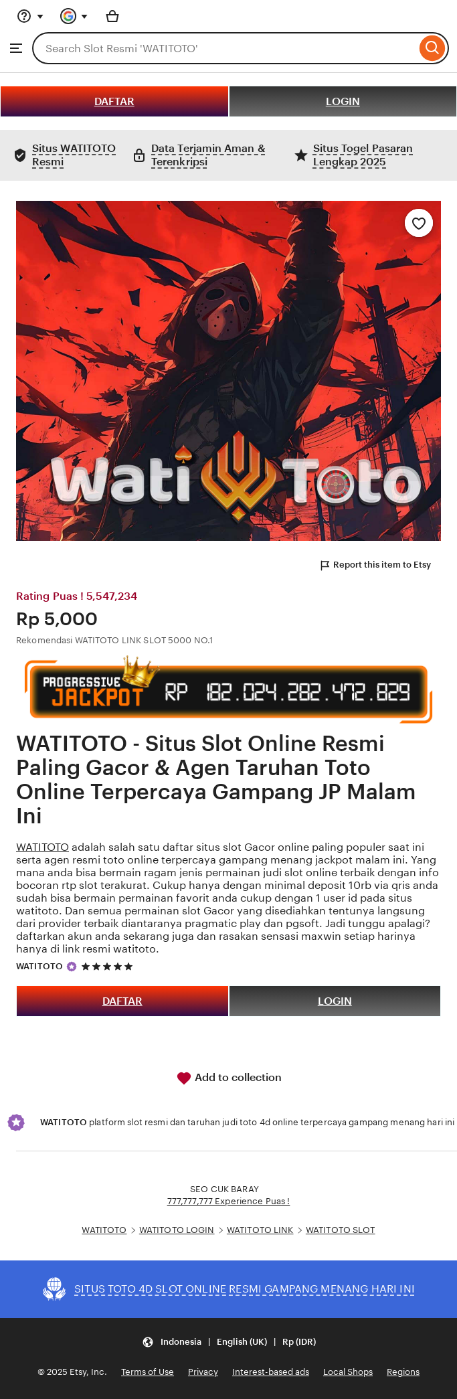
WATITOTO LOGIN (177, 1230)
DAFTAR (114, 101)
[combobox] (224, 48)
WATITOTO (42, 847)
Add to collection (229, 1078)
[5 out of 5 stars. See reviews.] (109, 966)
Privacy (203, 1372)
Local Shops (348, 1372)
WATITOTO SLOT (340, 1230)
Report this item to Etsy (374, 566)
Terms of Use (147, 1372)
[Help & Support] (30, 16)
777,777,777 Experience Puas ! (228, 1201)
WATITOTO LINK (260, 1230)
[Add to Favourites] (419, 223)
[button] (229, 1342)
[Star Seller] (72, 966)
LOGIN (343, 101)
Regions (403, 1372)
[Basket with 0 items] (112, 16)
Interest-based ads (270, 1372)
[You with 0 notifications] (74, 16)
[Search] (432, 48)
